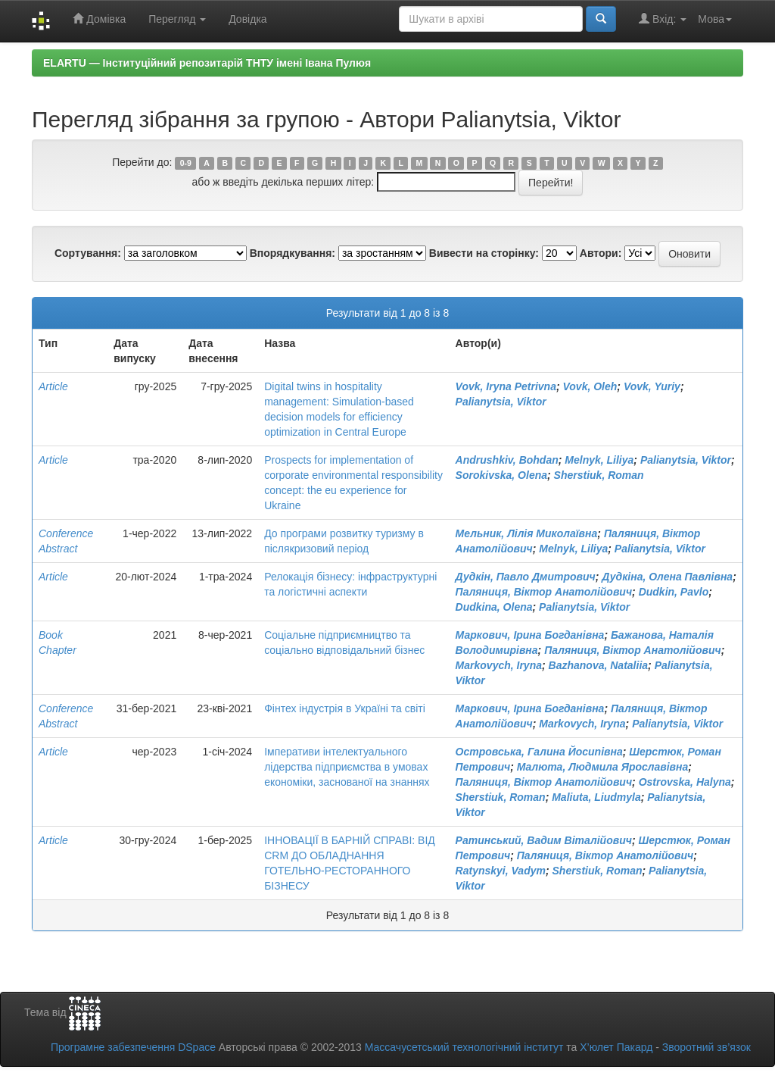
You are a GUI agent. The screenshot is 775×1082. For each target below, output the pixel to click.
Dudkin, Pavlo (674, 592)
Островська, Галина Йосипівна (539, 752)
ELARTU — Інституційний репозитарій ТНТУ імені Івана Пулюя (207, 63)
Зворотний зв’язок (706, 1047)
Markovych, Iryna (499, 665)
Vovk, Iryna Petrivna (506, 386)
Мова (715, 19)
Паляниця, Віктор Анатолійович (544, 592)
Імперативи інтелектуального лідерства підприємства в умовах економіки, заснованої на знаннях (346, 767)
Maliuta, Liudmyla (596, 797)
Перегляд (177, 19)
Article (53, 386)
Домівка (99, 18)
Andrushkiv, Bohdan (507, 460)
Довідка (247, 19)
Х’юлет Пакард (616, 1047)
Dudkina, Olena (494, 607)
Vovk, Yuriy (652, 386)
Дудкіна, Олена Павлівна (667, 577)
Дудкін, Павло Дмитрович (526, 577)
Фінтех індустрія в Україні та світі (344, 708)
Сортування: (87, 253)
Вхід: (662, 18)
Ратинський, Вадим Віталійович (544, 840)
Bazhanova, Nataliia (599, 665)
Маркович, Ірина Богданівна (530, 635)
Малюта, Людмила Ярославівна (603, 767)
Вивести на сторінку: (484, 253)
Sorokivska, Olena (501, 475)
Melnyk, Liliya (599, 460)
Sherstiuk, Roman (599, 475)
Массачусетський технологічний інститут (464, 1047)
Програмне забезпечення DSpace (133, 1047)
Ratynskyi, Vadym (501, 871)
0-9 (185, 162)
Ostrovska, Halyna (685, 782)
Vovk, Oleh (590, 386)
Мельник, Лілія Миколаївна (527, 533)
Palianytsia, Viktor (501, 402)
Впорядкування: (292, 253)
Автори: (601, 253)
